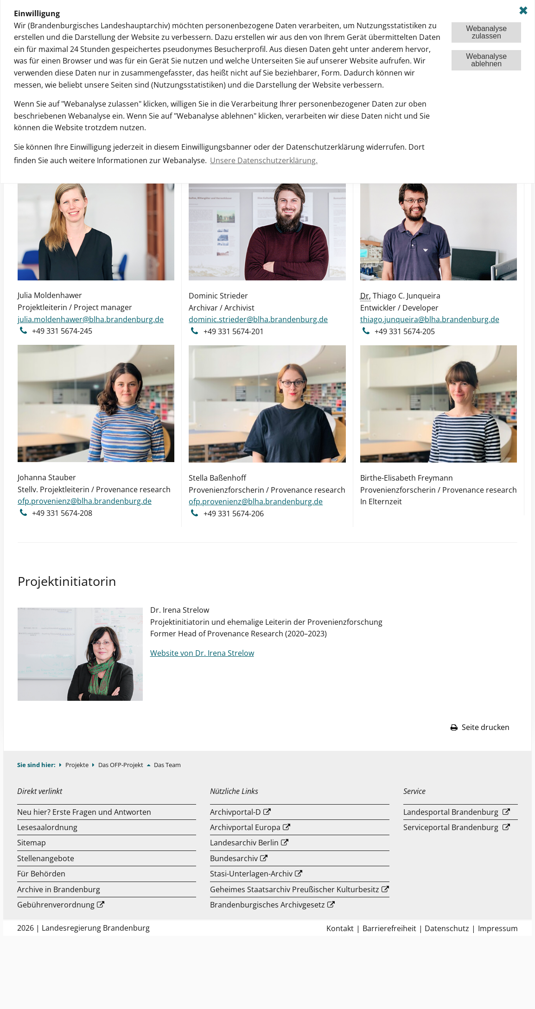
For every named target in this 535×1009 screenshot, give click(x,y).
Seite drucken (480, 727)
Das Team (167, 765)
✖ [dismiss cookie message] (523, 10)
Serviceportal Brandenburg (450, 827)
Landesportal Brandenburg (450, 812)
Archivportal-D (235, 812)
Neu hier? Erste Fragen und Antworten (84, 812)
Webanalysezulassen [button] (486, 32)
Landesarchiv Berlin (244, 843)
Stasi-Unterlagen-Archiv (251, 874)
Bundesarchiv (234, 858)
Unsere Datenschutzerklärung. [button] (264, 160)
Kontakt (340, 928)
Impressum (498, 928)
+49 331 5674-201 (234, 331)
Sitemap (31, 843)
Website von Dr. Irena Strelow (202, 653)
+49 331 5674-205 (405, 331)
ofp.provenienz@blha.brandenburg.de (85, 501)
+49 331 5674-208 (62, 513)
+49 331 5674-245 (62, 331)
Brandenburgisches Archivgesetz (267, 905)
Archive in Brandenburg (58, 889)
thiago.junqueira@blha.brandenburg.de (429, 319)
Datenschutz (447, 928)
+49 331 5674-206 (234, 513)
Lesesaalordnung (47, 827)
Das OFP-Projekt (121, 765)
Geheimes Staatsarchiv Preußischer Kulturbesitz (294, 889)
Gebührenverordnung (56, 905)
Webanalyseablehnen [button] (486, 60)
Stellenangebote (45, 858)
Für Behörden (41, 874)
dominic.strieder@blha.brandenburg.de (258, 319)
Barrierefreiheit (389, 928)
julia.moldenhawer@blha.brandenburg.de (91, 319)
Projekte (77, 765)
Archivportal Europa (245, 827)
